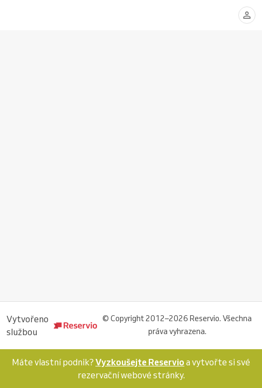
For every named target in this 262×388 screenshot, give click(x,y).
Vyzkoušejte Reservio (139, 362)
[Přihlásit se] (247, 15)
